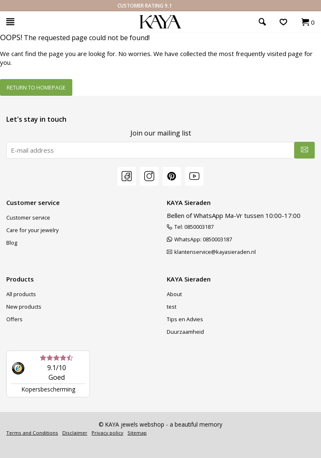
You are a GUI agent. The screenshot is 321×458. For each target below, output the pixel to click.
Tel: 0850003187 (190, 226)
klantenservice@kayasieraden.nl (211, 252)
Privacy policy (107, 433)
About (174, 294)
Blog (11, 242)
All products (21, 294)
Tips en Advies (185, 319)
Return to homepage (36, 87)
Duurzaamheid (185, 331)
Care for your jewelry (32, 230)
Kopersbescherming (48, 389)
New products (23, 306)
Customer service (28, 217)
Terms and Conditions (32, 433)
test (171, 306)
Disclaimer (74, 433)
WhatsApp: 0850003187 (199, 239)
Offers (14, 319)
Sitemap (137, 433)
